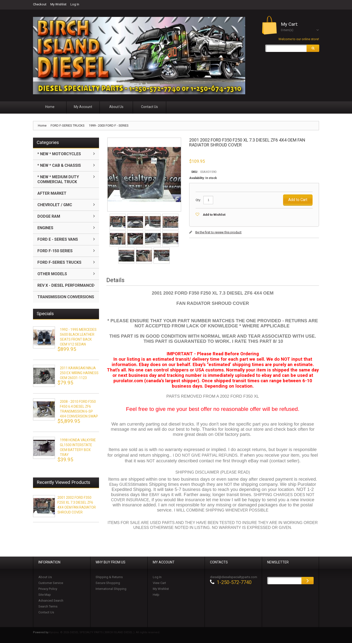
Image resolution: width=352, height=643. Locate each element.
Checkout (39, 4)
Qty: (198, 200)
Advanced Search (50, 600)
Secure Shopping (108, 583)
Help (156, 594)
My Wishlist (58, 4)
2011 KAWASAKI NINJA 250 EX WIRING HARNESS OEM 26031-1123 (79, 373)
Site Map (44, 594)
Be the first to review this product (218, 232)
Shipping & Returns (109, 577)
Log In (74, 4)
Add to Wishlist (214, 214)
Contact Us (46, 612)
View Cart (159, 583)
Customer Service (50, 583)
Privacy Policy (47, 589)
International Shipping (111, 589)
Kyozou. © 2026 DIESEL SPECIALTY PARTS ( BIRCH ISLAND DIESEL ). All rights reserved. (104, 632)
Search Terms (47, 606)
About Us (45, 577)
